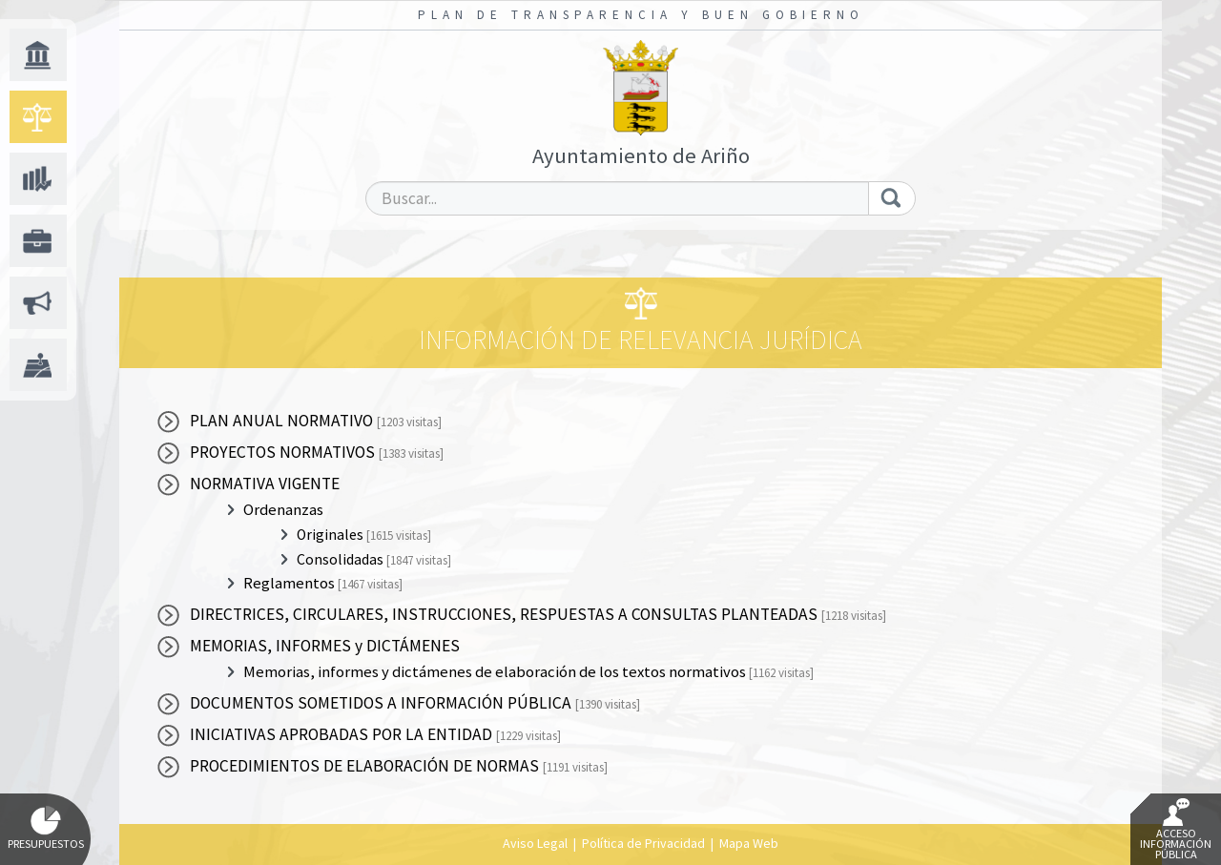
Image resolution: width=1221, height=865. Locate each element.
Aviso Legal (535, 843)
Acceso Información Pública (1175, 829)
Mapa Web (748, 843)
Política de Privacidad (643, 843)
